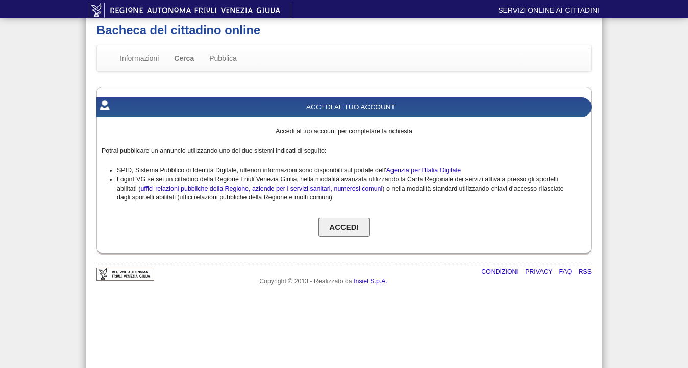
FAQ (566, 271)
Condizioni (500, 271)
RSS (585, 271)
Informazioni (139, 58)
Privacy (539, 271)
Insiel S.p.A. (370, 281)
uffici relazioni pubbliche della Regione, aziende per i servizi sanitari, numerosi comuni (261, 188)
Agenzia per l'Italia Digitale (423, 170)
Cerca (184, 58)
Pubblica (223, 58)
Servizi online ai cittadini (548, 10)
